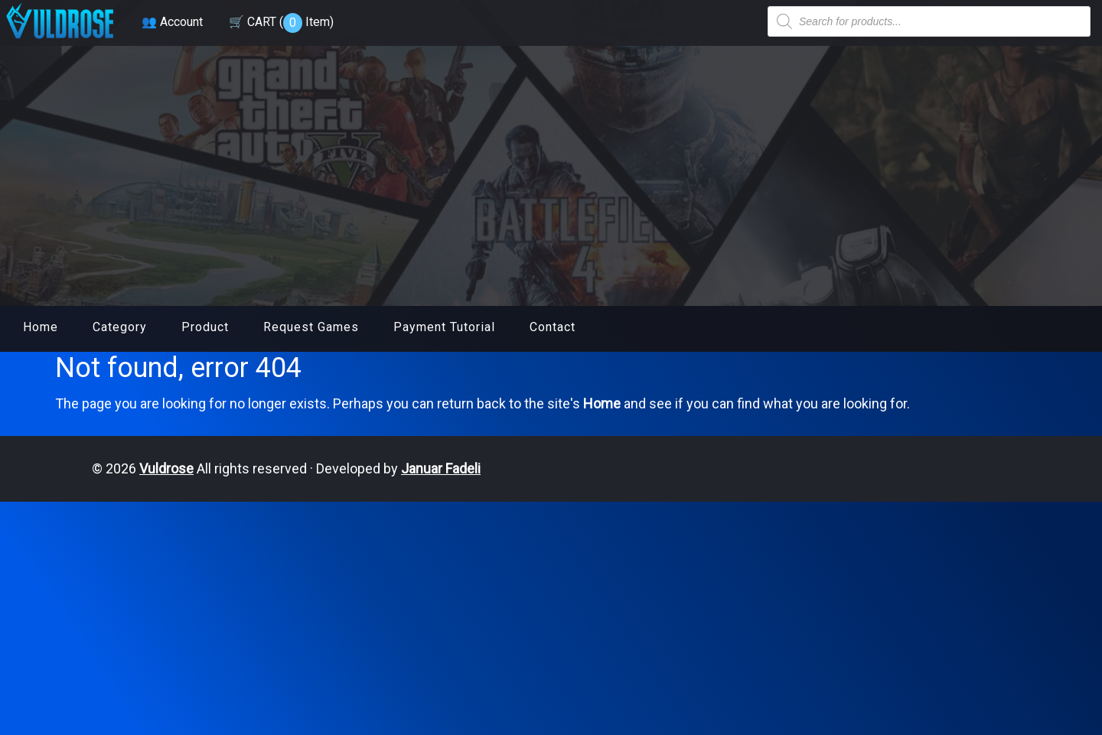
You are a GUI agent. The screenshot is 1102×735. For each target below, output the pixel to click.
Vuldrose (166, 468)
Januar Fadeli (441, 468)
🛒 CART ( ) (281, 22)
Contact (552, 327)
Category (120, 327)
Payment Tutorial (444, 327)
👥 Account (172, 22)
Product (205, 327)
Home (40, 327)
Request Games (311, 327)
